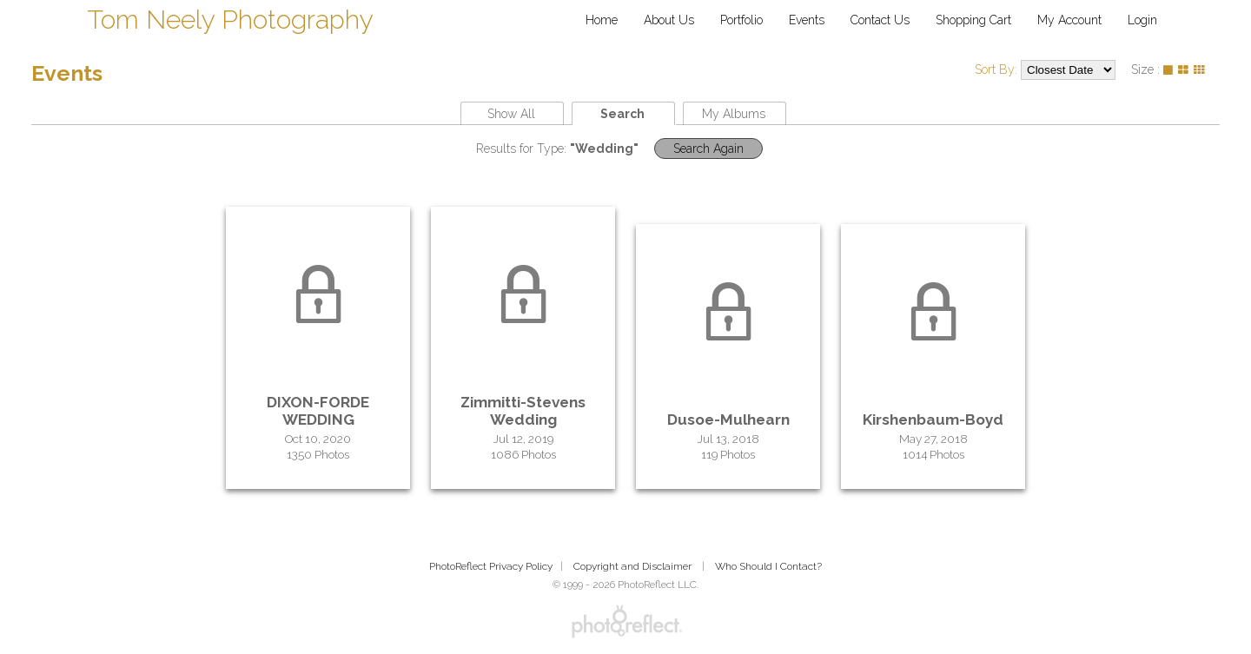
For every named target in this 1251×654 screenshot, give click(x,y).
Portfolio (741, 20)
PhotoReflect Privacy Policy (491, 566)
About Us (669, 20)
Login (1142, 20)
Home (602, 20)
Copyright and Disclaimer (633, 566)
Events (806, 20)
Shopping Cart (973, 20)
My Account (1069, 20)
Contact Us (880, 20)
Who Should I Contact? (768, 566)
